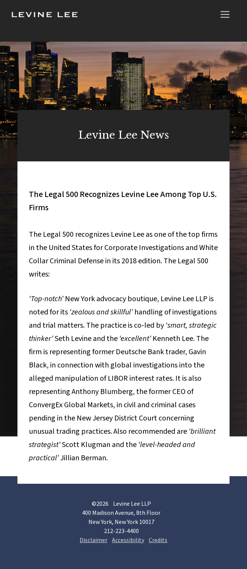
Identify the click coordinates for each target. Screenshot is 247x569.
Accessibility (128, 540)
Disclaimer (93, 540)
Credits (158, 540)
